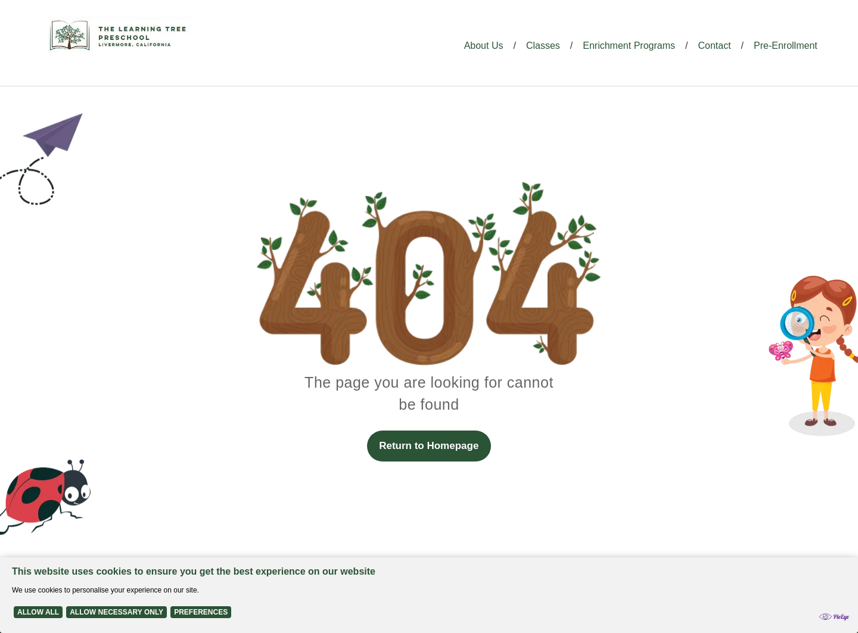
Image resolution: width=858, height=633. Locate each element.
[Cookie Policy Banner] (429, 595)
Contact (714, 45)
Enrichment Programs (629, 45)
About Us (483, 45)
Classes (543, 45)
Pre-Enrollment (785, 45)
